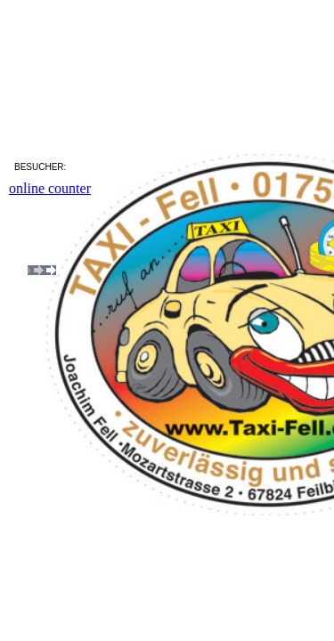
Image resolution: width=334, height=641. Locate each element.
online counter (50, 188)
